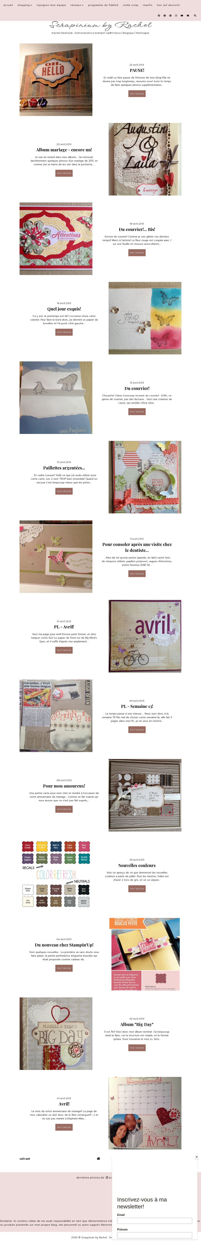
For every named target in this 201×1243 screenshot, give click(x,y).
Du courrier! (137, 388)
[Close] (196, 1157)
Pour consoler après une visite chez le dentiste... (137, 547)
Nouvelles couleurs (137, 865)
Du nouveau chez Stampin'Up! (64, 945)
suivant (25, 1158)
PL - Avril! (64, 626)
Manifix (147, 5)
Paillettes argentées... (64, 467)
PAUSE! (137, 70)
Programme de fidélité (103, 5)
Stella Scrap (130, 5)
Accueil (8, 5)
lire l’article (137, 93)
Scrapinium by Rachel (100, 25)
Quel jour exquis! (64, 308)
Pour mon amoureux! (64, 786)
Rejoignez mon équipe (51, 5)
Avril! (64, 1103)
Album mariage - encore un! (64, 149)
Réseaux (76, 5)
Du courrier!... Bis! (137, 229)
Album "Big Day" (137, 1024)
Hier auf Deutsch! (168, 5)
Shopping (23, 5)
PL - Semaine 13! (137, 706)
